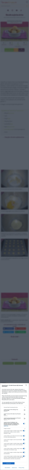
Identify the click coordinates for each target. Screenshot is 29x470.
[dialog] (14, 426)
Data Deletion (7, 467)
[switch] (24, 410)
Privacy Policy (21, 467)
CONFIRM (8, 463)
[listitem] (14, 407)
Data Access (14, 467)
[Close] (26, 385)
